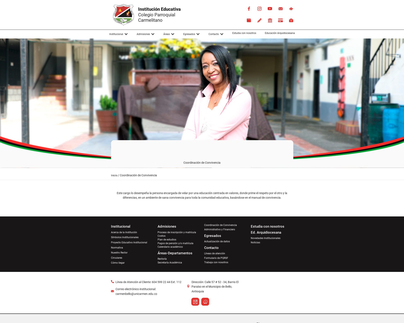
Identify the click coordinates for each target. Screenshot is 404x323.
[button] (118, 34)
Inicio (114, 175)
